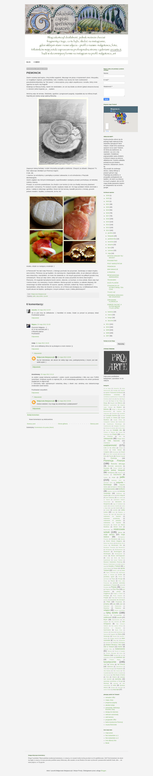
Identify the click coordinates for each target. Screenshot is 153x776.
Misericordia (107, 529)
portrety (106, 599)
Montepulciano (119, 549)
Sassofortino (119, 632)
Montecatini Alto (116, 545)
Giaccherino (117, 474)
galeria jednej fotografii (114, 470)
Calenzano (106, 413)
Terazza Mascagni (111, 653)
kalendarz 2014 (116, 480)
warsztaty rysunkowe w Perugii (113, 681)
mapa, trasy (109, 700)
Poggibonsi (107, 593)
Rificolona (106, 615)
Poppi (113, 597)
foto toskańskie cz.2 (112, 738)
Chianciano (107, 434)
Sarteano (106, 632)
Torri (121, 655)
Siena (120, 634)
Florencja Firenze (114, 460)
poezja (119, 591)
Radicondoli (118, 606)
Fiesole (111, 456)
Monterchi (106, 551)
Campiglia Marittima (112, 415)
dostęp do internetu (112, 712)
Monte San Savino (108, 543)
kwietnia (110, 312)
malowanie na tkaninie (112, 522)
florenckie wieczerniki (115, 466)
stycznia (110, 320)
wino (114, 685)
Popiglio (106, 597)
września (111, 242)
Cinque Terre (121, 438)
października (112, 239)
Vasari (105, 668)
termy (121, 653)
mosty (108, 558)
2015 (108, 222)
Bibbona (120, 403)
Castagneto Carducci (109, 421)
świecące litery (108, 649)
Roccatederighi (118, 615)
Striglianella (122, 640)
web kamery (109, 717)
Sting (114, 640)
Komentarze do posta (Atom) (44, 427)
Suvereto (108, 642)
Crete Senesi (117, 450)
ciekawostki (108, 439)
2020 (108, 207)
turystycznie (110, 662)
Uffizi (105, 664)
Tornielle (116, 655)
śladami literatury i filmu (114, 644)
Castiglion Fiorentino (119, 426)
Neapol (115, 568)
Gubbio (105, 477)
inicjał (113, 477)
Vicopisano (119, 668)
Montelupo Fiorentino (109, 547)
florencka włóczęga (118, 464)
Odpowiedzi (38, 353)
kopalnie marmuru (112, 491)
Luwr (113, 512)
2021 (108, 204)
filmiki (107, 743)
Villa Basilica (107, 670)
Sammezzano (115, 619)
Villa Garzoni (107, 675)
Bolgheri (119, 407)
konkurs (122, 489)
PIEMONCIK (111, 266)
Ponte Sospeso (117, 595)
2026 (108, 195)
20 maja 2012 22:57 (44, 310)
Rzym (105, 619)
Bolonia (106, 409)
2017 (108, 216)
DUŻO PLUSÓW (112, 283)
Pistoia (113, 587)
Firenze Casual (120, 456)
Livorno (117, 508)
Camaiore (114, 413)
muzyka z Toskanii (114, 566)
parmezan (106, 578)
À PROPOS (111, 272)
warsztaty (118, 679)
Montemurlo (122, 547)
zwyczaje (116, 689)
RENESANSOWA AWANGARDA (113, 276)
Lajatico (106, 506)
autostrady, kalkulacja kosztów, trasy (113, 708)
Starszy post (94, 424)
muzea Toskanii (118, 560)
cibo (120, 436)
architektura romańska (112, 394)
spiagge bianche (114, 638)
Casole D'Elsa (118, 419)
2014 (108, 224)
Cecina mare (121, 428)
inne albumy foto (111, 740)
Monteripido (107, 553)
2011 (108, 324)
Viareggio (111, 668)
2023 (108, 201)
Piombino (106, 587)
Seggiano (112, 634)
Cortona (106, 450)
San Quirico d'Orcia (117, 625)
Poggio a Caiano (118, 593)
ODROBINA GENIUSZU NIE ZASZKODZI (115, 296)
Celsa (107, 430)
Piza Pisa (116, 589)
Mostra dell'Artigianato (118, 555)
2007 (108, 336)
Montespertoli (118, 553)
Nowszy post (31, 424)
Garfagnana (111, 472)
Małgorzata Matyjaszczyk (46, 357)
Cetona (120, 432)
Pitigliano (108, 589)
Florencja (114, 458)
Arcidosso (106, 399)
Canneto (122, 415)
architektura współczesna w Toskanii (113, 396)
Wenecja (106, 683)
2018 (108, 213)
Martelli (115, 524)
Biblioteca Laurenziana (110, 405)
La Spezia (107, 499)
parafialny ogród (109, 576)
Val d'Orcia (121, 664)
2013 (108, 227)
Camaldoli (122, 413)
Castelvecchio (107, 426)
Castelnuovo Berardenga (114, 424)
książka (106, 495)
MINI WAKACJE (112, 269)
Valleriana (110, 666)
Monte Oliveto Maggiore (114, 541)
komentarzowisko (109, 489)
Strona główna (63, 424)
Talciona (110, 651)
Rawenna (118, 608)
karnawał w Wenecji (116, 487)
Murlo (115, 558)
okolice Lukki (116, 570)
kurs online (120, 497)
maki (112, 514)
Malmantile (120, 514)
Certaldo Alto (117, 430)
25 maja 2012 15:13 (47, 374)
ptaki (121, 604)
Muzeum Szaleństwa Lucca (111, 564)
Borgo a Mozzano (117, 409)
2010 (108, 327)
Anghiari (122, 390)
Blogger (103, 771)
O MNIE (37, 62)
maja (109, 253)
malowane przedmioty (112, 518)
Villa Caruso (116, 670)
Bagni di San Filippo (117, 401)
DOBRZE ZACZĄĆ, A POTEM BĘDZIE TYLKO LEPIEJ (114, 306)
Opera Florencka (110, 572)
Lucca (108, 510)
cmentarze (107, 443)
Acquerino (116, 388)
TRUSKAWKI (111, 280)
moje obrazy (109, 535)
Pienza (113, 581)
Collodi (121, 448)
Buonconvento (107, 411)
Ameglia (115, 390)
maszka (34, 310)
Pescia (105, 581)
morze (105, 555)
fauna (121, 454)
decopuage (115, 452)
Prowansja (119, 602)
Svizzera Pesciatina (119, 642)
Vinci (107, 677)
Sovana (115, 636)
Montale (123, 539)
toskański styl (120, 657)
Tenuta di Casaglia (120, 651)
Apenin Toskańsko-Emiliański (114, 392)
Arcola (113, 399)
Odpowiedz (35, 318)
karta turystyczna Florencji (114, 722)
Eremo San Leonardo (112, 454)
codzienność (110, 445)
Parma (120, 576)
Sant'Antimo (107, 630)
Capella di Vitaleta (111, 417)
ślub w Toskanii (109, 647)
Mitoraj (120, 532)
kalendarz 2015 (108, 482)
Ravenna (106, 608)
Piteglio (123, 587)
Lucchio (115, 510)
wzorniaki (120, 687)
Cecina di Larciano (111, 428)
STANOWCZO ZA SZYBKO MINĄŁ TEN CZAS (115, 287)
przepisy (106, 604)
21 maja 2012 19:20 (42, 343)
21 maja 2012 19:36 (64, 357)
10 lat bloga (107, 388)
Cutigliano (107, 452)
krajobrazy (119, 493)
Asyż (118, 399)
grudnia (110, 233)
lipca (109, 247)
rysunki (46, 296)
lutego (110, 317)
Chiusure (110, 436)
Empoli (123, 452)
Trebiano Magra (114, 659)
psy (114, 604)
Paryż (113, 579)
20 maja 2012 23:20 (43, 324)
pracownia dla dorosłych (117, 600)
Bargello (112, 403)
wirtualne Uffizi (110, 697)
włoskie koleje (110, 705)
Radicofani (106, 606)
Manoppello (107, 524)
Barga (105, 403)
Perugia (120, 579)
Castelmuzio (121, 421)
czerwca (110, 250)
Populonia (120, 597)
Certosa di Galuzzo (109, 432)
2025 (108, 198)
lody (124, 508)
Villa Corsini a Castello (117, 673)
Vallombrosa (119, 666)
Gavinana (106, 474)
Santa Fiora (118, 630)
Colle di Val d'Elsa (110, 448)
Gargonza (120, 472)
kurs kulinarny (110, 497)
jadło (34, 296)
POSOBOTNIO (112, 260)
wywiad (113, 687)
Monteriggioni (118, 551)
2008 (108, 333)
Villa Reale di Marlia (119, 675)
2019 (108, 210)
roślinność (108, 617)
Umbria (112, 664)
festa (105, 456)
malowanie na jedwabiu (112, 520)
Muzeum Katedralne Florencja (113, 562)
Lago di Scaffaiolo (118, 504)
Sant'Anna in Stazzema (112, 628)
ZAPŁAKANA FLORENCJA (112, 301)
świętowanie (120, 649)
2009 (108, 330)
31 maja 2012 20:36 (64, 401)
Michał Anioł (118, 527)
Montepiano (109, 549)
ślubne (120, 647)
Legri (111, 508)
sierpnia (110, 244)
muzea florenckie (111, 725)
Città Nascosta (114, 441)
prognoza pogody (111, 702)
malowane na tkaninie (112, 516)
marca (110, 315)
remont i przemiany (119, 610)
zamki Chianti (107, 689)
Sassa (112, 632)
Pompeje (106, 595)
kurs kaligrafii (121, 495)
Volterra (114, 677)
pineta (121, 585)
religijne (107, 610)
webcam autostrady (112, 714)
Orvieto (120, 574)
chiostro (123, 434)
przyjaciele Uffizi (111, 720)
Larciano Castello (114, 506)
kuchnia (113, 495)
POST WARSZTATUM (114, 263)
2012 (108, 230)
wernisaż (115, 683)
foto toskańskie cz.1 (112, 735)
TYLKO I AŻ (111, 292)
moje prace (109, 733)
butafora (119, 411)
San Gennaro (115, 621)
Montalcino (114, 539)
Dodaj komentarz (33, 415)
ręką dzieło (39, 296)
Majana (34, 324)
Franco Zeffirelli (117, 468)
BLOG (28, 62)
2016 (108, 219)
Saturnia (106, 634)
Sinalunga (107, 636)
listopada (111, 236)
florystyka (106, 468)
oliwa (123, 570)
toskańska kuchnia (108, 657)
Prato (108, 602)
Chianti (114, 434)
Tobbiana (107, 655)
